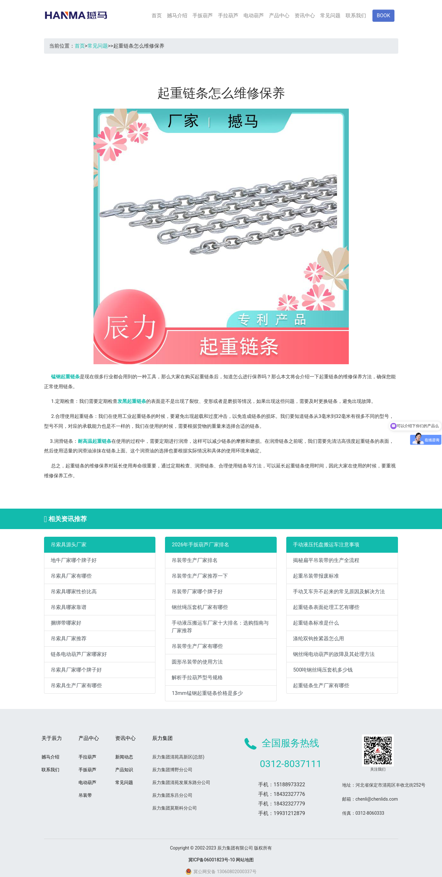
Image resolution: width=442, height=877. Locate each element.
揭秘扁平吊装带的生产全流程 (326, 560)
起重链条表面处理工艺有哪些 (326, 607)
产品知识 (124, 769)
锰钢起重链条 (65, 377)
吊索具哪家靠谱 (68, 607)
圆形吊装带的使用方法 (197, 662)
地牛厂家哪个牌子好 (74, 560)
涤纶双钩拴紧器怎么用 (318, 638)
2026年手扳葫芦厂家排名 (200, 545)
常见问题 (330, 15)
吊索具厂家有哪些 (71, 576)
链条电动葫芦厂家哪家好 (79, 654)
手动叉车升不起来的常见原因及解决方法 (339, 592)
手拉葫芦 (228, 15)
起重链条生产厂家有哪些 (321, 685)
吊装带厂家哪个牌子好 (197, 592)
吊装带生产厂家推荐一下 (200, 576)
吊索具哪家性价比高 (74, 592)
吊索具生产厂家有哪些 (76, 685)
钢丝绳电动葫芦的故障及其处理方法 (334, 654)
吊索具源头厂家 (68, 545)
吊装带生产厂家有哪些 (197, 646)
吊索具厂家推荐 (68, 638)
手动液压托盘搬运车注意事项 (326, 545)
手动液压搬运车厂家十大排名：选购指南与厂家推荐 (220, 627)
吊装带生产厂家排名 (195, 560)
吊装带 (85, 795)
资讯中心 (305, 15)
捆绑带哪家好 (66, 623)
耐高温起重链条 (94, 441)
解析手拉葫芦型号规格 (197, 677)
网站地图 (245, 859)
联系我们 (356, 15)
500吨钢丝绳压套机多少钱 (323, 670)
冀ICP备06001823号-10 (211, 859)
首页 (157, 15)
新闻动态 (124, 756)
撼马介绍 (177, 15)
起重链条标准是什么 (316, 623)
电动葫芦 (253, 15)
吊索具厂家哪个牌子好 (76, 670)
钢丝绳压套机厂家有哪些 (200, 607)
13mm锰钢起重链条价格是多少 (207, 693)
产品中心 (279, 15)
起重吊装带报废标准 (316, 576)
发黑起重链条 (131, 401)
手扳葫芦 (202, 15)
